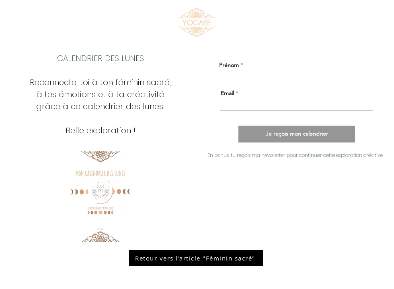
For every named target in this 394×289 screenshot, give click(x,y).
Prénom (229, 65)
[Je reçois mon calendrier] (296, 134)
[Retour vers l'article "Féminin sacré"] (196, 258)
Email (227, 93)
